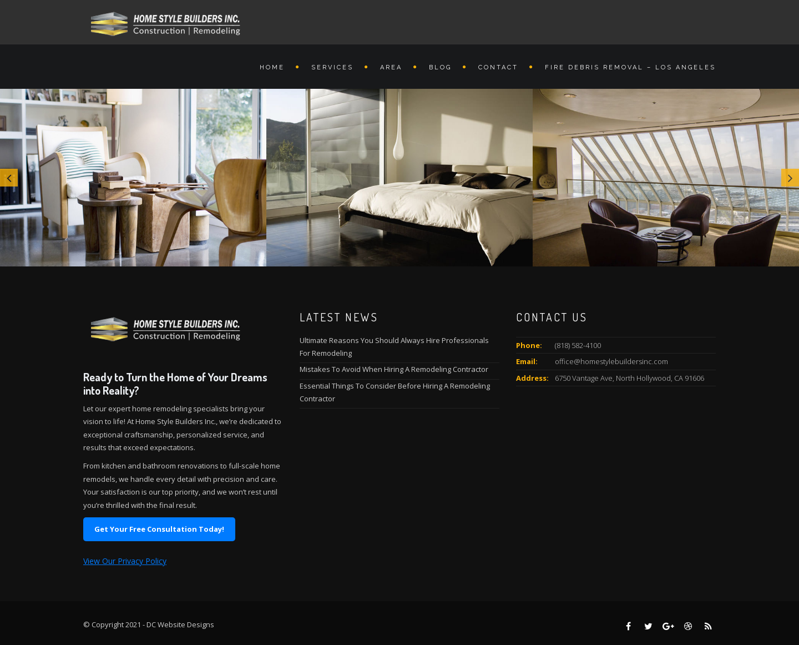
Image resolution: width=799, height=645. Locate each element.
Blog (440, 67)
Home (272, 67)
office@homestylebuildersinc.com (611, 361)
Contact (498, 67)
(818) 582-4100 (578, 345)
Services (332, 67)
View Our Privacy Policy (124, 561)
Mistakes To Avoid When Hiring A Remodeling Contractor (394, 369)
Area (391, 67)
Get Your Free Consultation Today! (159, 529)
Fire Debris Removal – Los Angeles (630, 67)
